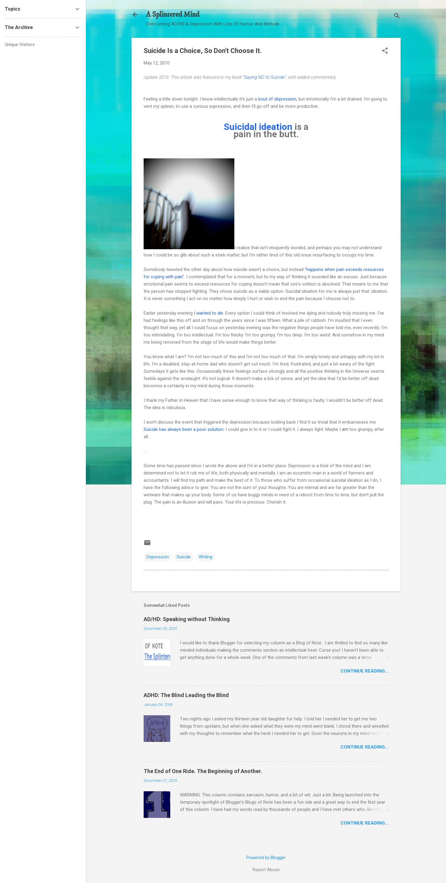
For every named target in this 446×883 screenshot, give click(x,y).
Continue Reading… (364, 671)
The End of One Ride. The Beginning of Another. (203, 771)
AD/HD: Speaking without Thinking (187, 619)
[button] (385, 51)
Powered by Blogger (266, 857)
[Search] (397, 16)
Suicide (184, 557)
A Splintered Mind (172, 14)
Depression (157, 557)
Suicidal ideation (258, 126)
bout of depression (277, 99)
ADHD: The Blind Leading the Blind (186, 695)
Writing (205, 557)
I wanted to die (208, 313)
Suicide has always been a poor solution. (184, 429)
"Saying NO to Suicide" (264, 77)
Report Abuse (266, 869)
